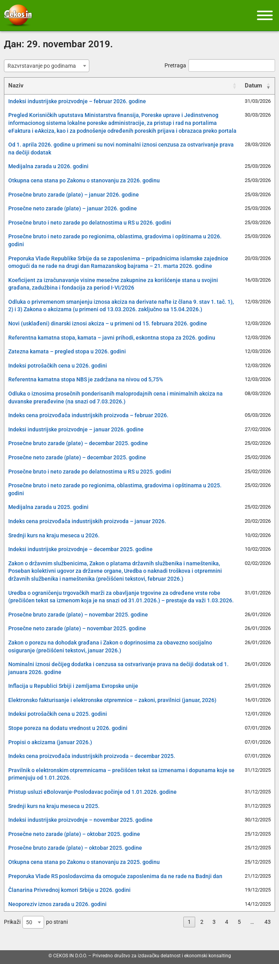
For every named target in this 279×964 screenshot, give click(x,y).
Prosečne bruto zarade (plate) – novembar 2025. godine (78, 614)
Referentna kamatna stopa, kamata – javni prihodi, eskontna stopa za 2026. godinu (111, 337)
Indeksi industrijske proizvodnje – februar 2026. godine (77, 101)
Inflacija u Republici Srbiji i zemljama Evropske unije (73, 686)
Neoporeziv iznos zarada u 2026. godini (57, 904)
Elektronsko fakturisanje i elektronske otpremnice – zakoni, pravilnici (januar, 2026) (112, 700)
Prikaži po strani (36, 922)
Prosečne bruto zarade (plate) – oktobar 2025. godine (75, 848)
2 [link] (201, 922)
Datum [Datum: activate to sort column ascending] (253, 85)
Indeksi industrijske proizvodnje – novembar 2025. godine (80, 820)
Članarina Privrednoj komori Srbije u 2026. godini (69, 890)
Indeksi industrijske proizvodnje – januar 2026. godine (76, 429)
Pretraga (219, 65)
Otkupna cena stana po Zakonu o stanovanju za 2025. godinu (84, 862)
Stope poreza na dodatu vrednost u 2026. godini (67, 728)
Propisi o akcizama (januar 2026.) (50, 742)
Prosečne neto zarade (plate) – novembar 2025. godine (77, 628)
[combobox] (46, 65)
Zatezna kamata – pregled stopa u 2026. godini (67, 351)
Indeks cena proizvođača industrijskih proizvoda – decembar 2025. (91, 756)
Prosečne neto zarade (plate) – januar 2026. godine (72, 208)
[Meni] (265, 15)
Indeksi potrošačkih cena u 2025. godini (57, 714)
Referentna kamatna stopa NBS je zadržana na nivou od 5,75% (85, 379)
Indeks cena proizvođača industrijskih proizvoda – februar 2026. (88, 415)
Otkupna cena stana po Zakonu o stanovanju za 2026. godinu (84, 180)
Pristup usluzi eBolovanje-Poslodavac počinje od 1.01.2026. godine (92, 792)
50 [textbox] (29, 922)
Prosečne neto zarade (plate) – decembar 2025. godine (77, 457)
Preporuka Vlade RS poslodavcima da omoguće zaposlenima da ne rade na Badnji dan (115, 876)
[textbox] (44, 66)
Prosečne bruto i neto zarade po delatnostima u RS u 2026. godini (89, 222)
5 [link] (239, 922)
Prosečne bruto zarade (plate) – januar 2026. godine (73, 194)
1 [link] (189, 922)
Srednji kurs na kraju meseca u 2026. (54, 535)
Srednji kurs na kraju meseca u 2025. (54, 806)
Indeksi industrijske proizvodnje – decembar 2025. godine (80, 549)
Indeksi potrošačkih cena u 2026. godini (57, 365)
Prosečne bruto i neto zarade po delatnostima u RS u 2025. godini (89, 471)
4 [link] (226, 922)
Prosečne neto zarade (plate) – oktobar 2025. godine (74, 834)
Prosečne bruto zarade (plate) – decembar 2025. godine (78, 443)
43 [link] (267, 922)
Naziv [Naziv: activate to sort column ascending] (16, 85)
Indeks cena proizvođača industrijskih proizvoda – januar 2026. (87, 521)
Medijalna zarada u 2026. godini (48, 166)
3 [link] (214, 922)
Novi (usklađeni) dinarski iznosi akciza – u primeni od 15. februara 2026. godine (107, 323)
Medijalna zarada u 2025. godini (48, 507)
